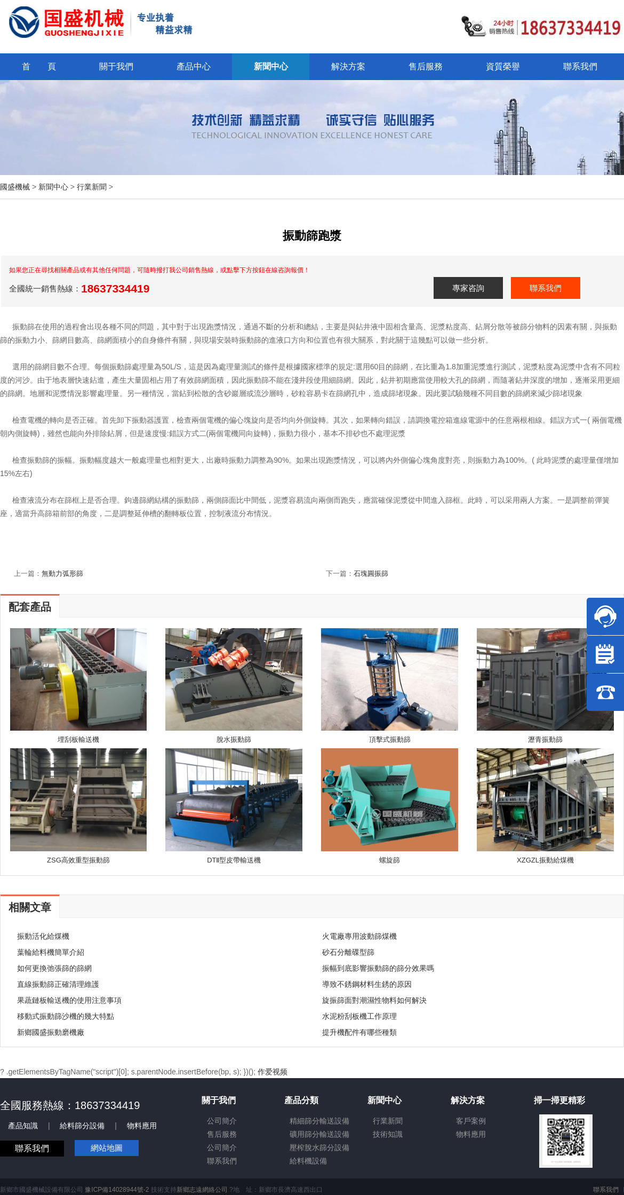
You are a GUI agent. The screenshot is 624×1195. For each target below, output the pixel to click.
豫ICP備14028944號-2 (117, 1189)
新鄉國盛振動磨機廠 (50, 1032)
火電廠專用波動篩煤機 (359, 936)
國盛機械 (15, 187)
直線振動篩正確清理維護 (58, 984)
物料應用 (142, 1125)
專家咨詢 (468, 287)
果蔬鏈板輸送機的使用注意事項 (69, 1000)
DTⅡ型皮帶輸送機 (234, 860)
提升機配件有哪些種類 (359, 1032)
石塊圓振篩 (371, 573)
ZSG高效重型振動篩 (78, 860)
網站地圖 (107, 1147)
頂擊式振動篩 (390, 739)
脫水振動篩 (234, 739)
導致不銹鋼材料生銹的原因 (367, 984)
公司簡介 (222, 1121)
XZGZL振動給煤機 (545, 860)
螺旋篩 (389, 860)
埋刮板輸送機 (78, 739)
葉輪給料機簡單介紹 (50, 952)
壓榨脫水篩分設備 (319, 1147)
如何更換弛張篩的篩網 (54, 968)
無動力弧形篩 (62, 573)
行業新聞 (92, 187)
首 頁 (39, 66)
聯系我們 (546, 287)
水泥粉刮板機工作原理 (359, 1016)
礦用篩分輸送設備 (319, 1134)
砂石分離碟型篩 (348, 952)
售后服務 (222, 1134)
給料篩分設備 (82, 1125)
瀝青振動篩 (545, 739)
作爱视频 (272, 1071)
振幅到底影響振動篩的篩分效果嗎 (378, 968)
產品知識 (23, 1125)
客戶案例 (471, 1121)
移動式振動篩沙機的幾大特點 (65, 1016)
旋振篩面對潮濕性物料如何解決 (374, 1000)
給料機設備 (308, 1161)
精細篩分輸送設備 (319, 1121)
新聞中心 (53, 187)
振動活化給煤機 (43, 936)
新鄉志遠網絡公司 (202, 1189)
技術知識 (388, 1134)
